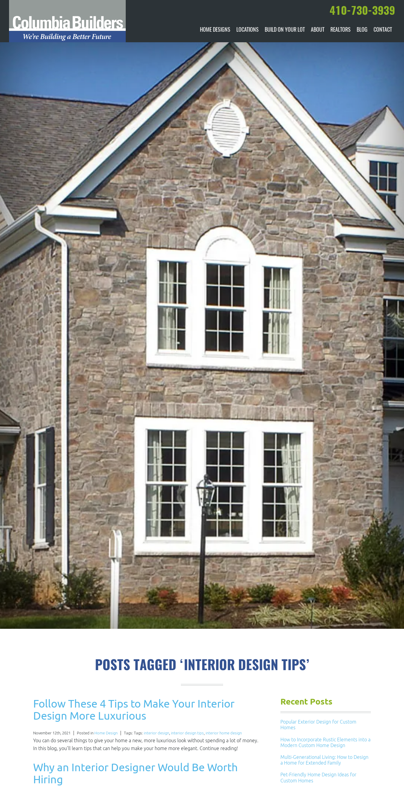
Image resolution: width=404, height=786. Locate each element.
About (317, 30)
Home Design (106, 733)
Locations (247, 30)
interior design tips (187, 733)
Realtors (340, 30)
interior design (156, 733)
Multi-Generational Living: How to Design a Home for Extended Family (324, 759)
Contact (383, 30)
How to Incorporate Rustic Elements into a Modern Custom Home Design (325, 742)
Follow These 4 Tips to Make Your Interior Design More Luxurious (134, 709)
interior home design (224, 733)
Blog (362, 30)
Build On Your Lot (285, 30)
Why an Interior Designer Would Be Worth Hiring (135, 773)
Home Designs (215, 30)
